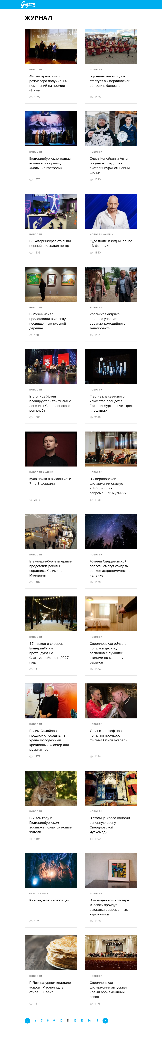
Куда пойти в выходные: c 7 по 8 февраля (50, 481)
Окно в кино (38, 894)
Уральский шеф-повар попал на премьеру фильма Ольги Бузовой (108, 735)
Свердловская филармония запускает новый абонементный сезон (108, 990)
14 (89, 1020)
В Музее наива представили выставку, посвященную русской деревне (47, 321)
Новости (35, 70)
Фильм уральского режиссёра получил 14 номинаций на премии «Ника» (48, 83)
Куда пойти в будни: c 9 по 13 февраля (111, 243)
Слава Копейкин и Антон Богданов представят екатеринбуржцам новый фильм (110, 166)
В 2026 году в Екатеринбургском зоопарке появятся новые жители (50, 825)
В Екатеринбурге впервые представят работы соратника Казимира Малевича (50, 568)
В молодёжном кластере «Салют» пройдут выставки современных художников (109, 907)
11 (68, 1020)
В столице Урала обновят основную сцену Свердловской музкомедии (110, 825)
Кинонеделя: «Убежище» (49, 900)
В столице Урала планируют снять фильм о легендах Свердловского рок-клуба (50, 403)
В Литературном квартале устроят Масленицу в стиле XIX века (50, 987)
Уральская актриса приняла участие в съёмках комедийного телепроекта (107, 321)
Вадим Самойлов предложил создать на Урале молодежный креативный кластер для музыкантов (49, 740)
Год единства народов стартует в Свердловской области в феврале (110, 81)
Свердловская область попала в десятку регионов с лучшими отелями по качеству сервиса (108, 653)
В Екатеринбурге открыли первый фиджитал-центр (50, 243)
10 (60, 1020)
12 (75, 1020)
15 (96, 1020)
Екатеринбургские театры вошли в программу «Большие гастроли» (50, 163)
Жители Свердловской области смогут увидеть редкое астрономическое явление (110, 568)
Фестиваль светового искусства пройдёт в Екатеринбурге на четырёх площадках (111, 403)
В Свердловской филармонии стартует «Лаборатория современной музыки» (108, 486)
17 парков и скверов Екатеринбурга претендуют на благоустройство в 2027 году (49, 653)
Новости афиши (102, 234)
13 (82, 1020)
